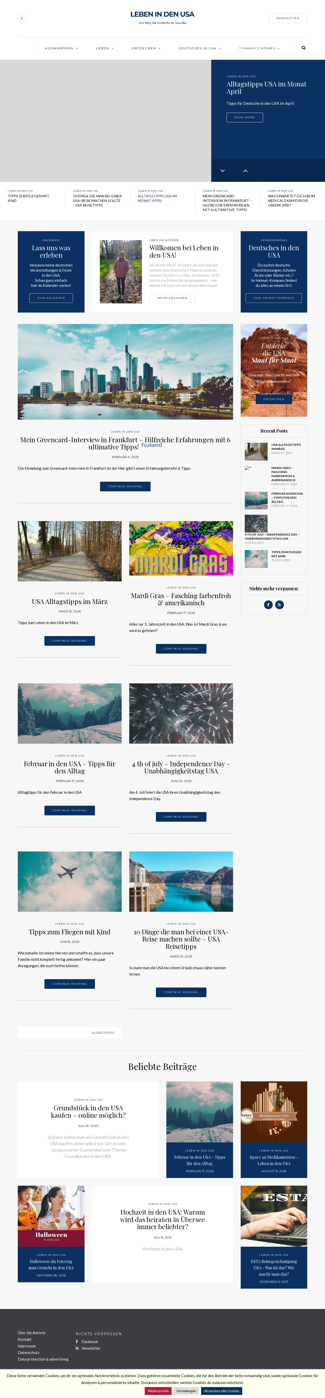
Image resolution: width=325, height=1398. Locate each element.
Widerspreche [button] (158, 1391)
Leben (102, 48)
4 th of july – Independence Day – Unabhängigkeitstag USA (181, 767)
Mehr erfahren (172, 298)
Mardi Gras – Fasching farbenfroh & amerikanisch (181, 599)
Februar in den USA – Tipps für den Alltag (70, 767)
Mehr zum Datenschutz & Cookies (113, 1390)
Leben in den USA (241, 76)
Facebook (87, 1341)
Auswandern (59, 48)
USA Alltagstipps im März (69, 601)
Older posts (102, 1033)
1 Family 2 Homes (257, 48)
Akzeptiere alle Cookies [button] (221, 1391)
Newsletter (288, 18)
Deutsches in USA (198, 48)
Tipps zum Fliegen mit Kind (69, 931)
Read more (244, 131)
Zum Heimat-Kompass (274, 298)
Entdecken (144, 48)
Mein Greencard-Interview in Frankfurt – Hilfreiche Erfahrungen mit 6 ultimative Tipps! (125, 443)
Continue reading (125, 486)
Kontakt (24, 1339)
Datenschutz (28, 1352)
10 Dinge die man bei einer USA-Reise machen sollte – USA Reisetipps (181, 939)
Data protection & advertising (43, 1359)
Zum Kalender (51, 298)
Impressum (27, 1346)
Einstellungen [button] (186, 1391)
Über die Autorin (31, 1332)
